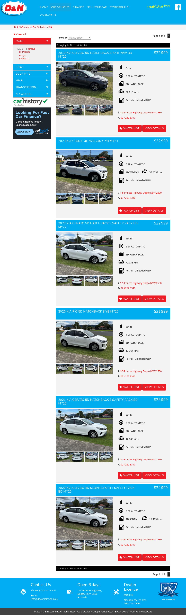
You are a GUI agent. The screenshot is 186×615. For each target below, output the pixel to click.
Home (44, 7)
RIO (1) (22, 55)
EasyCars (147, 611)
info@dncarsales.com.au (44, 599)
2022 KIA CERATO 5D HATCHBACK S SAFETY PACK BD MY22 (98, 225)
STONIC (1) (24, 58)
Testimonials (119, 7)
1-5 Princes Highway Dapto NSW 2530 (141, 112)
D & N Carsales (22, 27)
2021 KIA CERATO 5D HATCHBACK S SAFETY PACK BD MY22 (98, 401)
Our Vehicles (60, 7)
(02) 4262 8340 (47, 590)
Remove (31, 48)
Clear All (21, 34)
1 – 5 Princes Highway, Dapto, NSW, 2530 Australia (89, 594)
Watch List (131, 128)
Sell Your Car (97, 7)
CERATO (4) (24, 52)
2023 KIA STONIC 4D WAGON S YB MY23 (88, 141)
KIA (50, 27)
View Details (154, 128)
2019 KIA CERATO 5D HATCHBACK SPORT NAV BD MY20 (95, 54)
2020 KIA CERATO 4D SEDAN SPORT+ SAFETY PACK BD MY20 (96, 489)
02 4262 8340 (128, 117)
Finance (78, 7)
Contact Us (48, 15)
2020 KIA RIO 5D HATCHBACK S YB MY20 (88, 311)
